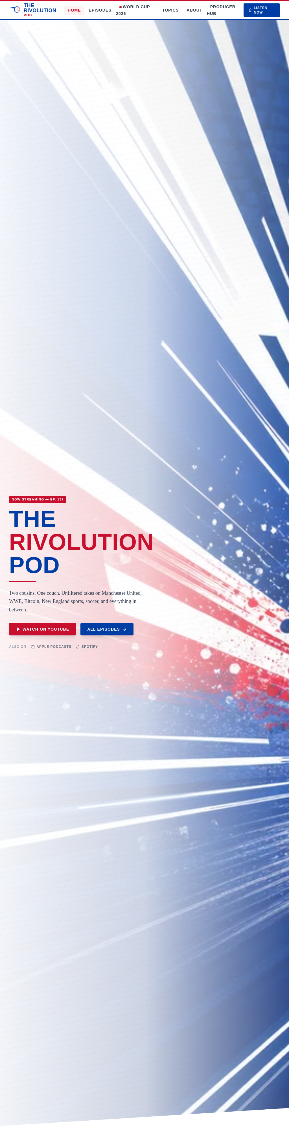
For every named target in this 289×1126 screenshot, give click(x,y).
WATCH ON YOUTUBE (42, 629)
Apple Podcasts (51, 647)
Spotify (87, 647)
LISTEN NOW (258, 10)
